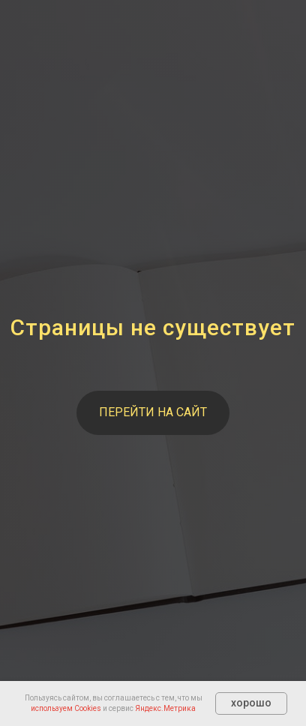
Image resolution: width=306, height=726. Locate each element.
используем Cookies (66, 708)
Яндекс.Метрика (165, 708)
